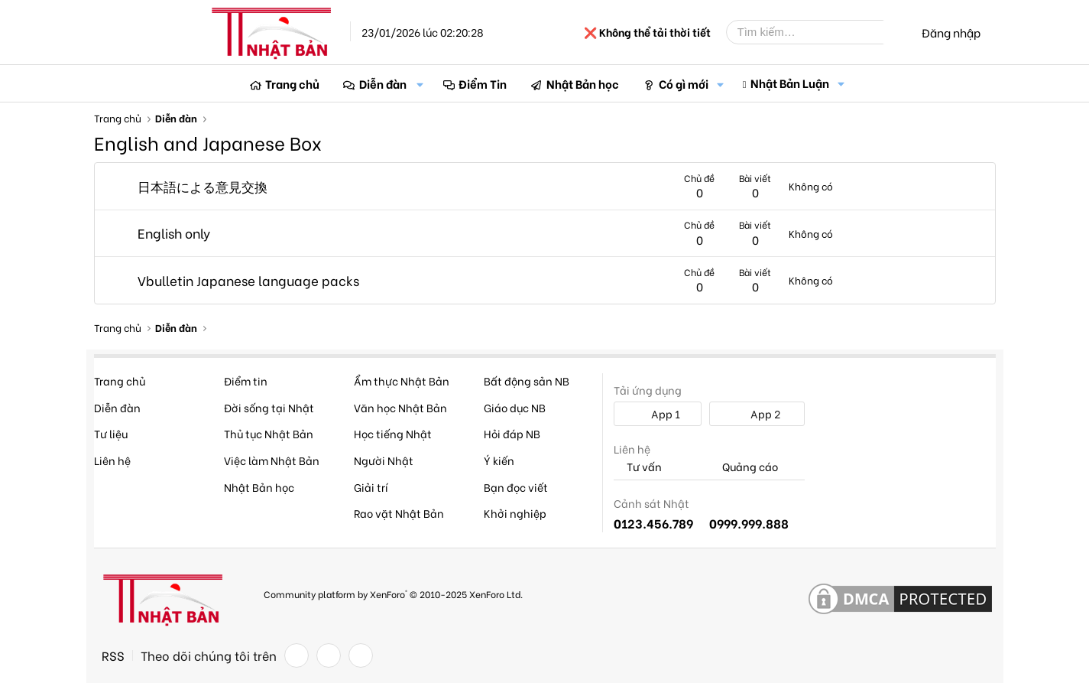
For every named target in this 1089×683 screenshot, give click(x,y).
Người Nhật (383, 460)
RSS (113, 655)
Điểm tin (245, 380)
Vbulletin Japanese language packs (248, 280)
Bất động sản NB (526, 380)
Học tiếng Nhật (393, 433)
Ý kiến (499, 460)
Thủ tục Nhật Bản (268, 433)
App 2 (757, 413)
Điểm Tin (483, 83)
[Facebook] (296, 655)
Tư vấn (638, 466)
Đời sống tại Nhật (269, 407)
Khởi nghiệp (515, 513)
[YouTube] (360, 655)
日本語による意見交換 (202, 186)
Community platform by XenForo (393, 594)
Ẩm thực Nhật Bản (401, 380)
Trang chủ (292, 83)
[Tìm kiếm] (816, 32)
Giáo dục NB (515, 407)
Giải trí (371, 487)
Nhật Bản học (582, 83)
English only (174, 232)
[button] (420, 84)
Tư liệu (111, 433)
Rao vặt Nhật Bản (399, 513)
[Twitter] (328, 655)
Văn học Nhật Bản (400, 407)
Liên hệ (112, 460)
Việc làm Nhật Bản (271, 460)
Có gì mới (683, 83)
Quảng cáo (743, 466)
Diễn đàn (383, 83)
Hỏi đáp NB (512, 433)
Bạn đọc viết (516, 487)
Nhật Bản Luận (789, 82)
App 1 (657, 413)
